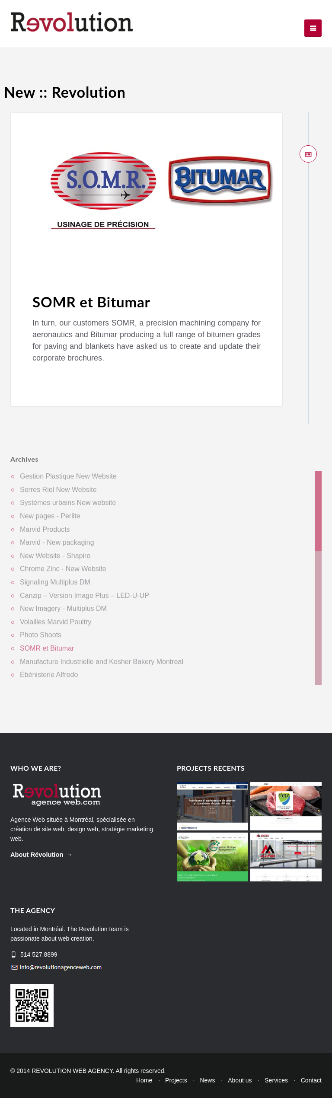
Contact (311, 1080)
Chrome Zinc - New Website (63, 572)
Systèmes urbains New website (68, 506)
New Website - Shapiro (55, 559)
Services (276, 1080)
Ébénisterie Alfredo (49, 678)
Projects (176, 1080)
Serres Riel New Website (58, 493)
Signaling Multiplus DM (55, 585)
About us (240, 1080)
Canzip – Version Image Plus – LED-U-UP (84, 599)
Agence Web (27, 819)
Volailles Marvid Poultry (55, 625)
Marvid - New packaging (57, 546)
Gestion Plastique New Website (68, 480)
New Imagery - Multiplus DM (63, 612)
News (207, 1080)
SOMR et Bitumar (91, 302)
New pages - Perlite (50, 519)
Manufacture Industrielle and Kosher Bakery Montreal (101, 665)
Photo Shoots (40, 638)
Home (144, 1080)
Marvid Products (45, 532)
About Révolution (36, 854)
